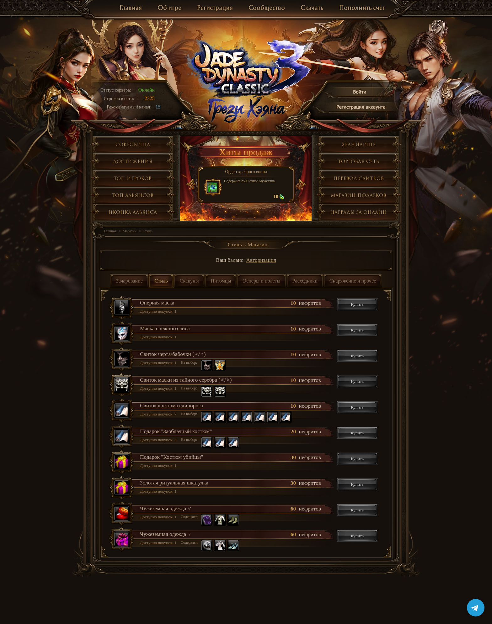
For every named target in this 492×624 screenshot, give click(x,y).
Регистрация (215, 8)
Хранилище (359, 144)
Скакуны (189, 281)
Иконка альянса (132, 212)
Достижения (132, 161)
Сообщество (267, 8)
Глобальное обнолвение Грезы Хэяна (246, 110)
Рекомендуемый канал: (129, 106)
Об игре (169, 8)
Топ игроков (133, 178)
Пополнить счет (362, 8)
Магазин (129, 231)
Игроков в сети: (119, 98)
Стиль (147, 231)
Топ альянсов (132, 195)
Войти (360, 93)
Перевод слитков (358, 178)
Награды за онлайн (358, 212)
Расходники (305, 281)
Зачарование (129, 281)
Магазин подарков (358, 195)
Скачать (312, 8)
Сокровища (132, 144)
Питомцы (221, 281)
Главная (131, 8)
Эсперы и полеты (261, 281)
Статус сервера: (115, 90)
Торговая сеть (358, 161)
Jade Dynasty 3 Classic (246, 68)
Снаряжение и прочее (352, 281)
